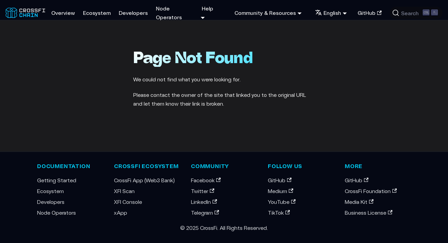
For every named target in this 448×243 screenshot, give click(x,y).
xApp (120, 212)
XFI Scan (124, 191)
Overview (63, 12)
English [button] (328, 12)
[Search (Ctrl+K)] (416, 13)
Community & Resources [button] (265, 12)
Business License (368, 212)
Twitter (202, 191)
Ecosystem (97, 12)
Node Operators (169, 12)
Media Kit (359, 201)
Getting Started (56, 180)
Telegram (205, 212)
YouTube (282, 201)
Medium (280, 191)
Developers (133, 12)
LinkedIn (204, 201)
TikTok (279, 212)
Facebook (206, 180)
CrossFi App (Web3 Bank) (144, 180)
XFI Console (128, 201)
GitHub (370, 12)
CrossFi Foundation (371, 191)
